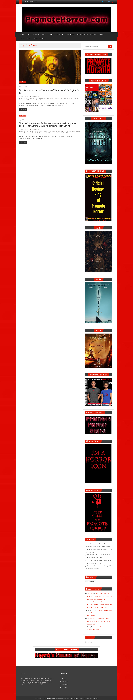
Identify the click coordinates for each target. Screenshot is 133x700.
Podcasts (93, 34)
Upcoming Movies (25, 39)
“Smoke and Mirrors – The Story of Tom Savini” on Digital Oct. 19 (50, 91)
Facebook (65, 681)
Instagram (65, 684)
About (22, 34)
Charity (51, 34)
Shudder (58, 131)
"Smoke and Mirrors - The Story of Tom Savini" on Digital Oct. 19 (34, 98)
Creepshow (22, 131)
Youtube (64, 687)
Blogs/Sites (36, 34)
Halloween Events (82, 34)
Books (44, 34)
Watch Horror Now (39, 39)
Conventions (59, 34)
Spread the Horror (32, 100)
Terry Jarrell (90, 593)
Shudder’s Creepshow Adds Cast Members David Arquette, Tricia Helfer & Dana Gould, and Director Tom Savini (48, 124)
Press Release (23, 81)
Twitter (64, 679)
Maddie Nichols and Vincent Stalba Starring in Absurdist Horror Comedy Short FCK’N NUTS (99, 613)
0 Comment (33, 96)
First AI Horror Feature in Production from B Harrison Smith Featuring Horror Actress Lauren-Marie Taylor (99, 596)
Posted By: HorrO (24, 96)
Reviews (101, 34)
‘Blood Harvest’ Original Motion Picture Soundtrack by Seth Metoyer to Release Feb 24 (99, 621)
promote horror (63, 98)
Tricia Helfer (65, 132)
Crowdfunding (70, 34)
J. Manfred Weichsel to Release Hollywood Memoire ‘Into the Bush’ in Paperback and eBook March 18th (99, 604)
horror (51, 98)
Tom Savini (38, 100)
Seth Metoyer (90, 618)
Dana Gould (28, 131)
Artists (28, 34)
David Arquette (35, 131)
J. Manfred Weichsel (92, 602)
